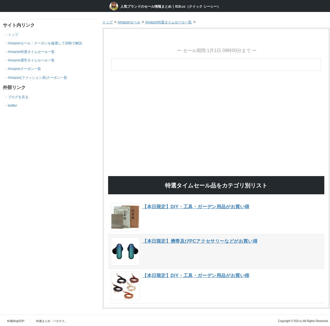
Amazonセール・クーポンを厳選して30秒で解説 (45, 43)
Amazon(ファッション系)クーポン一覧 (37, 78)
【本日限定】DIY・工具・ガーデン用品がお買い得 (195, 206)
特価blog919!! (15, 321)
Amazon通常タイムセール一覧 (31, 60)
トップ (13, 35)
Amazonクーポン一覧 (24, 69)
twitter (12, 106)
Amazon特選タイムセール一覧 (31, 52)
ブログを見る (18, 97)
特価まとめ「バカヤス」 (51, 321)
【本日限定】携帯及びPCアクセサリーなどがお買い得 (199, 241)
